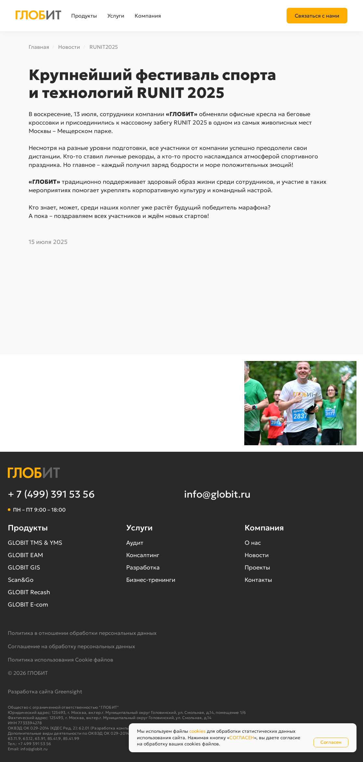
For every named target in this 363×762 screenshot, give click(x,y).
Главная (39, 47)
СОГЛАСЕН (241, 738)
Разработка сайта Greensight (45, 691)
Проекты (257, 567)
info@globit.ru (217, 494)
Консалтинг (142, 555)
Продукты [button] (84, 15)
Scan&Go (21, 579)
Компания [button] (148, 15)
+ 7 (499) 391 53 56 (51, 494)
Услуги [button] (115, 15)
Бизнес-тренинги (150, 579)
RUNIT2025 (103, 47)
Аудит (134, 542)
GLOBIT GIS (24, 567)
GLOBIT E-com (28, 604)
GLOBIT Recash (29, 592)
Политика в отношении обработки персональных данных (82, 633)
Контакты (258, 579)
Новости (69, 47)
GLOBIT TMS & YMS (35, 542)
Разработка (143, 567)
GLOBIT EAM (25, 555)
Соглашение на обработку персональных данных (71, 646)
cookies (197, 731)
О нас (253, 542)
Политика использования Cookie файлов (60, 659)
